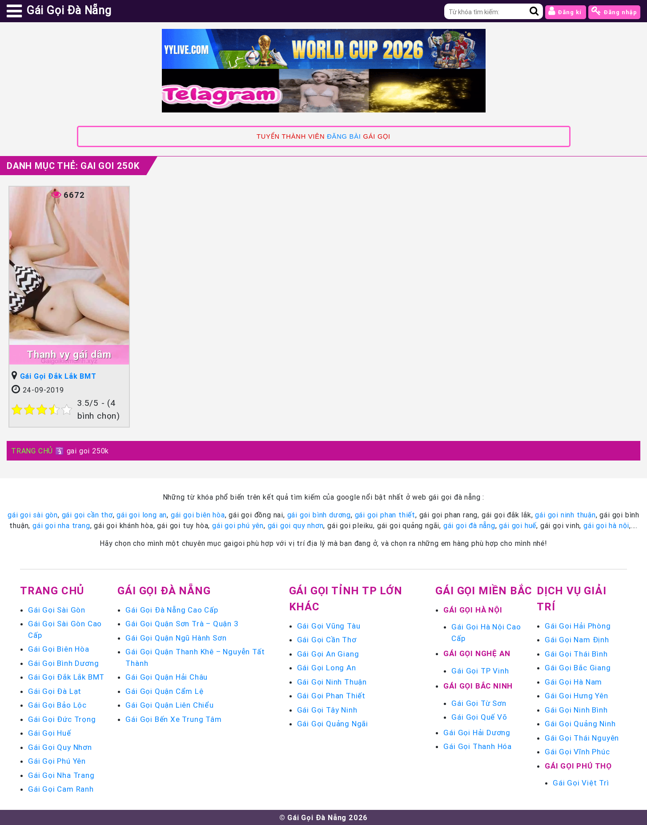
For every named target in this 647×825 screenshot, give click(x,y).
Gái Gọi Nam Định (577, 640)
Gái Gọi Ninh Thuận (332, 682)
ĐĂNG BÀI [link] (344, 136)
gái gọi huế (517, 525)
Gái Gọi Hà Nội (472, 610)
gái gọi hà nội (606, 525)
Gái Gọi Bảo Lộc (57, 705)
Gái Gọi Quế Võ (479, 717)
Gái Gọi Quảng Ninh (580, 724)
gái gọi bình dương (319, 514)
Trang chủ (52, 590)
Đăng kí (565, 11)
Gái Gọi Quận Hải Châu (166, 677)
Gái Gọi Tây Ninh (327, 710)
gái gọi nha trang (61, 525)
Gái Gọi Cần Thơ (327, 640)
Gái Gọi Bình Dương (63, 663)
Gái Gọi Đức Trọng (62, 719)
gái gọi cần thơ (87, 514)
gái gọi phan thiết (385, 514)
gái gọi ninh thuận (565, 514)
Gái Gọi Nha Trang (61, 775)
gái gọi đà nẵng (469, 525)
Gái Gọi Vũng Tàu (329, 626)
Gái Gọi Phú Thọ (578, 766)
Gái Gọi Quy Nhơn (60, 747)
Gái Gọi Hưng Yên (576, 696)
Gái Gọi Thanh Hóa (477, 746)
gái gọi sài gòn (33, 514)
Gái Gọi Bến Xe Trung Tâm (173, 719)
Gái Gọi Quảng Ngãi (332, 724)
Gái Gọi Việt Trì (581, 783)
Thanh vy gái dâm (69, 354)
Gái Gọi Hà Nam (573, 682)
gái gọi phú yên (238, 525)
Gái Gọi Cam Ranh (61, 789)
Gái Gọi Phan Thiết (331, 696)
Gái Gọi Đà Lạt (54, 691)
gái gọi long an (142, 514)
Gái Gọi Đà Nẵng (163, 590)
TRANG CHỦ (32, 450)
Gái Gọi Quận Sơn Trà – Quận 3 (181, 624)
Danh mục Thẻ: (73, 165)
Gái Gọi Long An (326, 668)
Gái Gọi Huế (49, 733)
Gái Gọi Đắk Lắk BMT (58, 376)
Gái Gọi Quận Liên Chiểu (169, 705)
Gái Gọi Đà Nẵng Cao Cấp (171, 610)
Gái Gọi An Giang (328, 654)
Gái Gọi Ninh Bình (576, 710)
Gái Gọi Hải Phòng (578, 626)
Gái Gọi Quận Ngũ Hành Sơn (175, 638)
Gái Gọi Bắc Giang (578, 668)
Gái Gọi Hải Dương (476, 732)
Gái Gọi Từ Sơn (478, 703)
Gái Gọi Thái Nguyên (582, 738)
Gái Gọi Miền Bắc (483, 590)
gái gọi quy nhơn (296, 525)
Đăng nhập (614, 11)
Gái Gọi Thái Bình (576, 654)
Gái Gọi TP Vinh (480, 671)
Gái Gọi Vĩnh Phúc (577, 752)
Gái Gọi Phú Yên (57, 761)
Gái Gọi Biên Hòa (58, 649)
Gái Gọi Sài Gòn (56, 610)
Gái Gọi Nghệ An (476, 653)
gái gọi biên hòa (198, 514)
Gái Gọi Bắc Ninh (478, 686)
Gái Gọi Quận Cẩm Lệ (164, 691)
